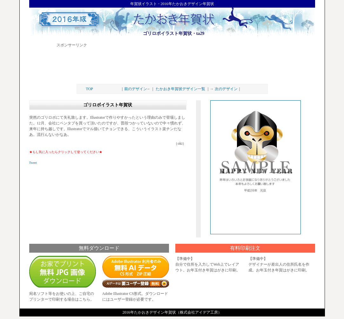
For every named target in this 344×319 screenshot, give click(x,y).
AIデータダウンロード (135, 267)
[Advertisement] (172, 63)
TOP (89, 89)
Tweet (33, 162)
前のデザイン (135, 89)
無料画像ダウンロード (62, 272)
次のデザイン (226, 89)
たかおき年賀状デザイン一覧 (180, 89)
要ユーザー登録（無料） (135, 283)
